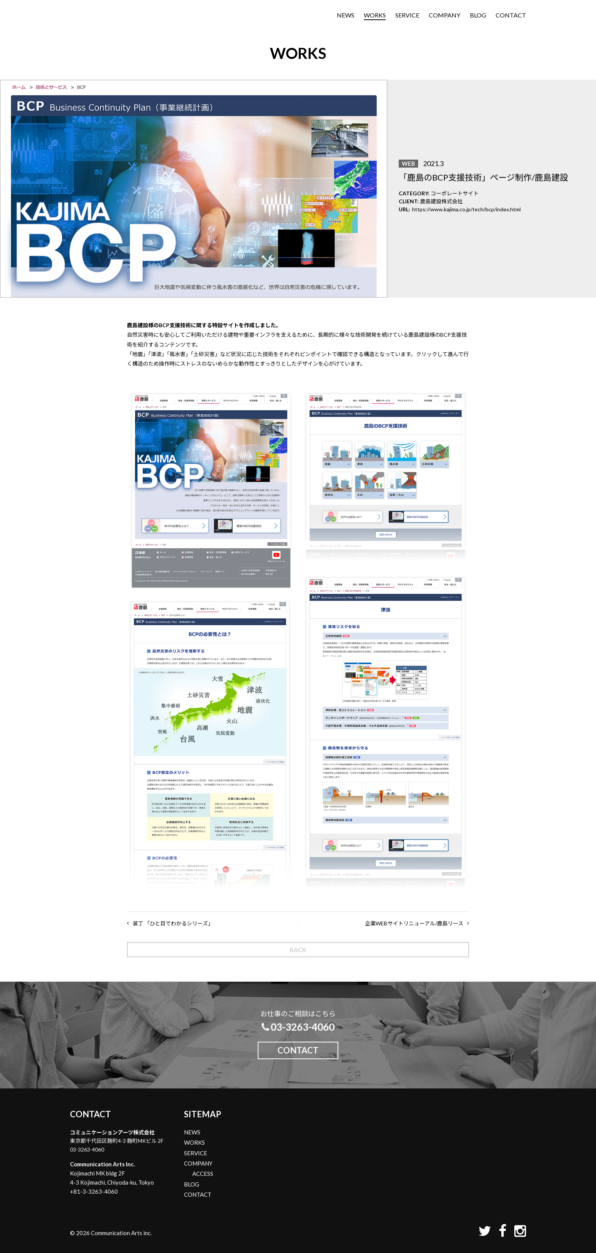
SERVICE (407, 15)
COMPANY (444, 15)
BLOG (478, 15)
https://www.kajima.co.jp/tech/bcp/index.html (466, 209)
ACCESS (202, 1173)
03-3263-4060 (298, 1027)
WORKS (375, 15)
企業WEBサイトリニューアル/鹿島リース (414, 923)
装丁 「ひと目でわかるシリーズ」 (173, 923)
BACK (298, 949)
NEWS (345, 15)
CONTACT (511, 15)
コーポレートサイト (455, 193)
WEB (408, 163)
